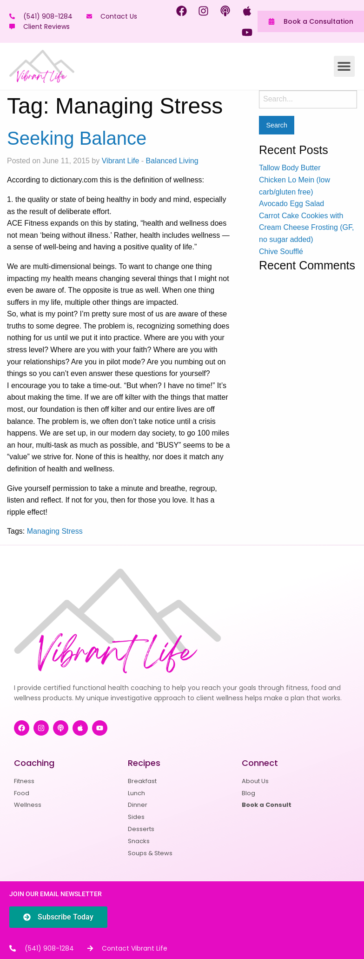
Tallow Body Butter (290, 168)
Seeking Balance (76, 138)
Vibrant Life (120, 161)
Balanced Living (172, 161)
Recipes (144, 763)
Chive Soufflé (281, 251)
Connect (260, 763)
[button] (344, 66)
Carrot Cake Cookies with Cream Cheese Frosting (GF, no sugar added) (306, 227)
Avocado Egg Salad (291, 204)
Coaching (34, 763)
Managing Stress (55, 531)
